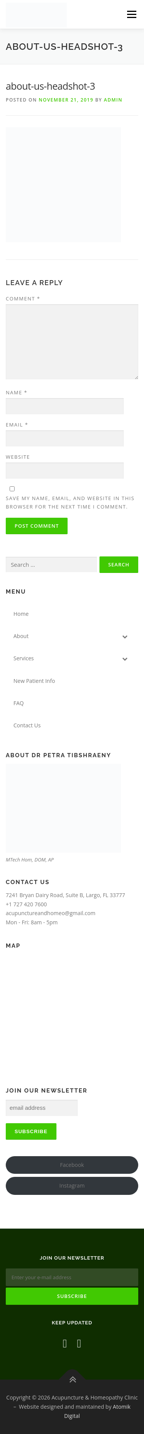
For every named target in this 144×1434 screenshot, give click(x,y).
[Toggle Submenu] (124, 636)
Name (16, 392)
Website (18, 456)
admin (113, 100)
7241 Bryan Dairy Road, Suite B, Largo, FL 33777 (65, 895)
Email (17, 424)
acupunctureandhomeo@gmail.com (51, 913)
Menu (131, 14)
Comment (23, 298)
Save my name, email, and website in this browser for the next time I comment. (70, 502)
